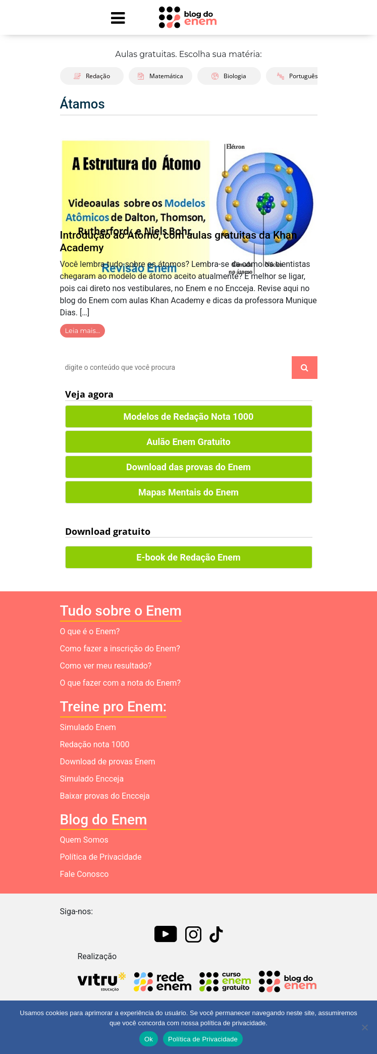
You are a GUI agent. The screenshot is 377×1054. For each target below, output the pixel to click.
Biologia (228, 76)
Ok (148, 1039)
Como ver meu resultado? (106, 666)
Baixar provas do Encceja (105, 796)
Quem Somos (84, 840)
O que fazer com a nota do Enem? (120, 683)
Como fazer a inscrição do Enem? (120, 648)
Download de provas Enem (107, 761)
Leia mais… (82, 330)
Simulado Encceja (92, 779)
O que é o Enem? (90, 631)
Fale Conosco (84, 874)
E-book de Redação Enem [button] (188, 557)
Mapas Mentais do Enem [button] (188, 492)
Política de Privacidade (101, 857)
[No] (364, 1027)
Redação (92, 76)
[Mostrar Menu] (118, 18)
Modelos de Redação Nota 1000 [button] (189, 416)
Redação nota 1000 (95, 744)
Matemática (160, 76)
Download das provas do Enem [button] (188, 467)
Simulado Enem (88, 727)
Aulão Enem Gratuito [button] (188, 441)
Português (297, 76)
